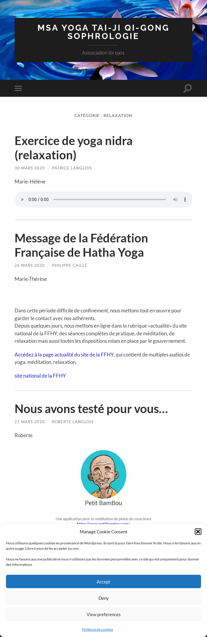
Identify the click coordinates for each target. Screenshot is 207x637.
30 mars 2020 (30, 168)
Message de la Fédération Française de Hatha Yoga (81, 245)
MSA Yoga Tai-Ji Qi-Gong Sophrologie (103, 32)
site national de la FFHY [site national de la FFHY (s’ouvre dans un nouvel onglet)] (40, 376)
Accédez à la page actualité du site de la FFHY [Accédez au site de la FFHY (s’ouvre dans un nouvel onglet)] (64, 354)
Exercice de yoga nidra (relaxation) (74, 147)
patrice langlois (72, 168)
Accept (103, 581)
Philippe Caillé (69, 265)
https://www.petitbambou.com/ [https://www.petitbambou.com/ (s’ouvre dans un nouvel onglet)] (103, 523)
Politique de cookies (97, 629)
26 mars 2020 (30, 265)
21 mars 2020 (30, 421)
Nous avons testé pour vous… (91, 408)
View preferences (104, 614)
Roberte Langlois (73, 421)
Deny (103, 598)
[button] (198, 532)
